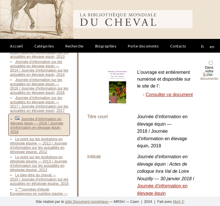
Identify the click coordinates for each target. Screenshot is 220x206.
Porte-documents (143, 45)
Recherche (74, 45)
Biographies (105, 45)
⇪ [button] (207, 74)
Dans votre (209, 71)
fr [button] (202, 46)
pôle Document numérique (87, 201)
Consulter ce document (169, 94)
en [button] (212, 46)
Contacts (178, 45)
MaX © (178, 201)
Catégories (44, 45)
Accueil (16, 45)
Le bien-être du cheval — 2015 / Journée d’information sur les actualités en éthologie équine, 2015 (39, 179)
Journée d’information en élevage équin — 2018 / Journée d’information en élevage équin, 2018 (36, 125)
